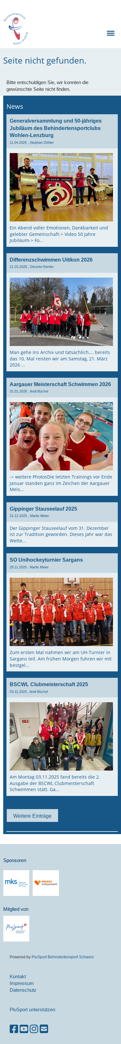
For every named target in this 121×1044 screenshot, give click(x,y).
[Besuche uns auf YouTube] (24, 1029)
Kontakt (18, 976)
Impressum (22, 983)
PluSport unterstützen (32, 1009)
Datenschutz (23, 990)
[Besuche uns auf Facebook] (14, 1029)
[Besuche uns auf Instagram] (34, 1029)
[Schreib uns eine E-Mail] (44, 1029)
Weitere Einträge (32, 816)
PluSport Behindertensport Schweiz (63, 956)
